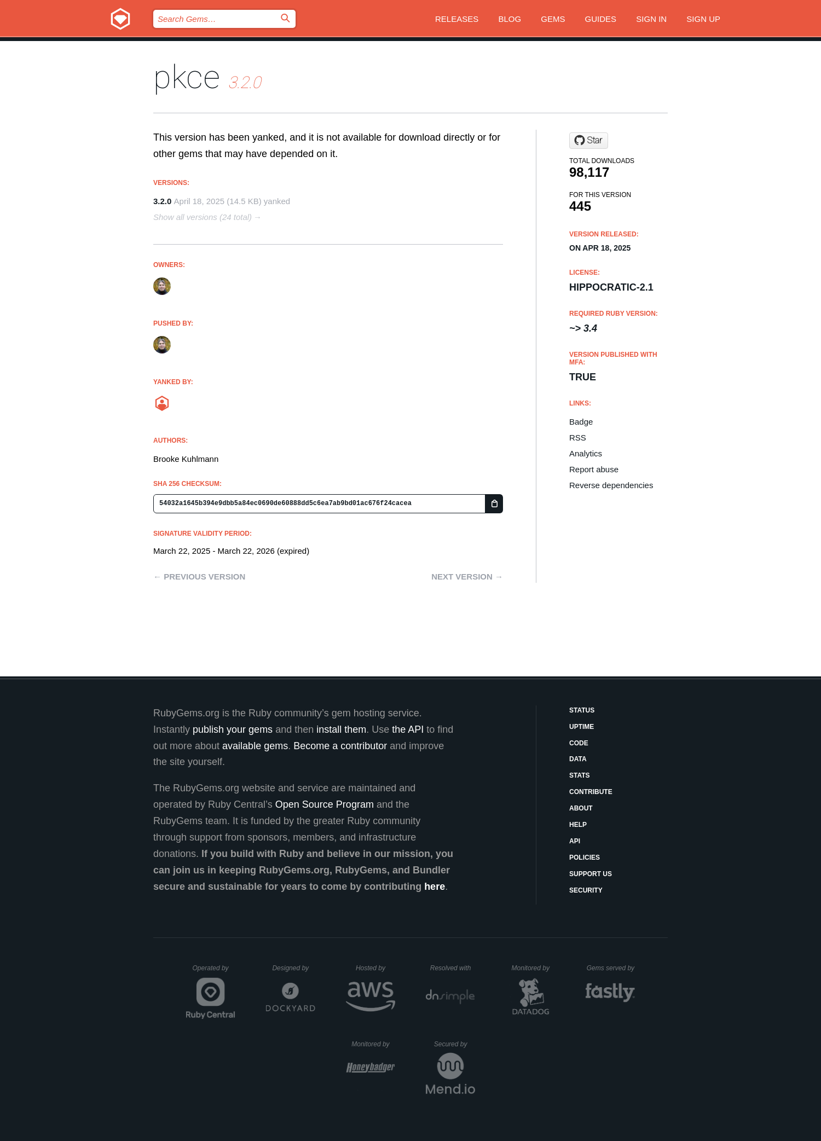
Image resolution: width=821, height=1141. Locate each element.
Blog (509, 19)
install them (341, 729)
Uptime (581, 727)
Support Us (590, 874)
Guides (601, 19)
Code (578, 743)
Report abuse (593, 469)
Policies (584, 857)
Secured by (454, 1044)
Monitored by (534, 968)
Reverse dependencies (611, 485)
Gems (553, 19)
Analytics (585, 453)
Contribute (590, 792)
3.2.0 (162, 201)
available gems (255, 745)
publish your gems (233, 729)
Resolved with (452, 968)
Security (586, 890)
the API (408, 729)
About (581, 808)
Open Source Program (324, 804)
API (574, 841)
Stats (579, 775)
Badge (581, 421)
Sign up (703, 19)
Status (581, 710)
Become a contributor (340, 745)
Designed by (293, 968)
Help (578, 825)
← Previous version (199, 576)
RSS (577, 437)
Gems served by (611, 968)
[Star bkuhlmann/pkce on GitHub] (588, 140)
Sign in (651, 19)
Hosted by (375, 968)
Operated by (214, 972)
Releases (456, 19)
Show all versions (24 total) (202, 217)
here (434, 886)
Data (578, 759)
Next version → (467, 576)
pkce (186, 76)
